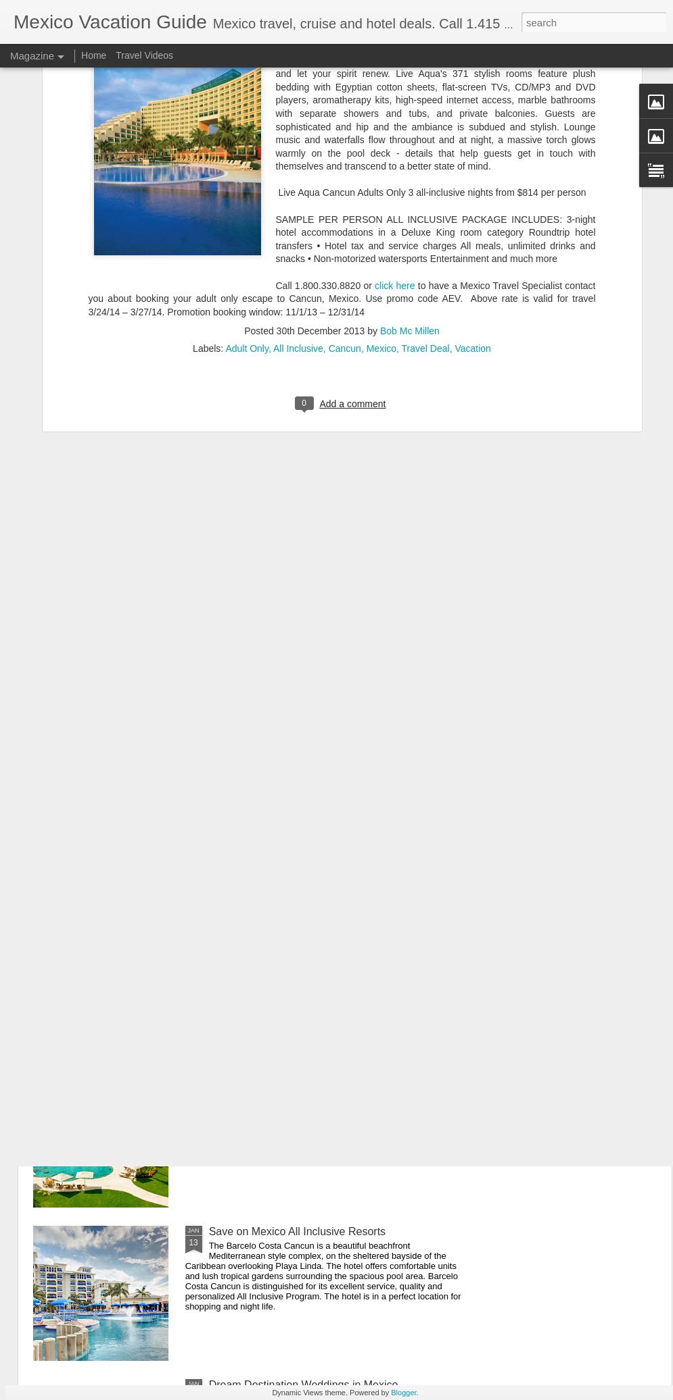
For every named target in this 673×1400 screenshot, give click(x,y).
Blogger (403, 1393)
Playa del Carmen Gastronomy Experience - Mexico (333, 1078)
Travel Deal (426, 201)
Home (93, 55)
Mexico (381, 201)
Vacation (472, 201)
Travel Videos (144, 55)
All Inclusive (298, 201)
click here (395, 137)
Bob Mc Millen (410, 183)
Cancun (345, 201)
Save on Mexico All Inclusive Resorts (297, 1231)
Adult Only (247, 201)
